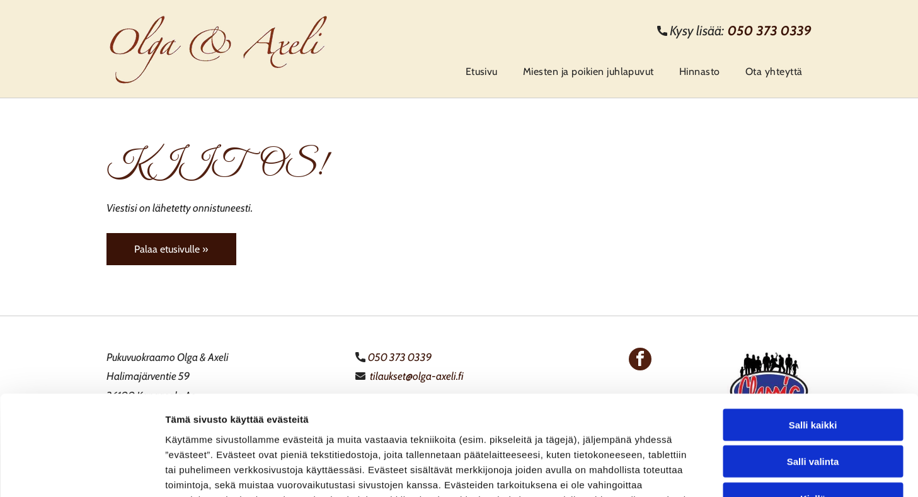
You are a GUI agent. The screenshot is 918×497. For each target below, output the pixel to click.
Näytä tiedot (673, 472)
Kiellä (812, 404)
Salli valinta (813, 368)
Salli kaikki (813, 331)
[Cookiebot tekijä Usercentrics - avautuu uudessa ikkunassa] (81, 472)
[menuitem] (478, 71)
